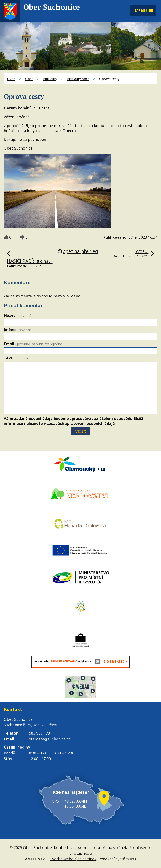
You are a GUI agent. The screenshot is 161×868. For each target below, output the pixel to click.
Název (17, 315)
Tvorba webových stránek (73, 858)
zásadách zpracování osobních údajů (81, 423)
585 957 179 (39, 733)
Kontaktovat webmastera (77, 847)
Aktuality (50, 79)
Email (33, 343)
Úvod (11, 79)
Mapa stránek (114, 847)
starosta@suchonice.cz (49, 738)
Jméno (18, 329)
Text (16, 357)
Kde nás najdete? (71, 792)
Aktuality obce (78, 79)
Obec (29, 79)
